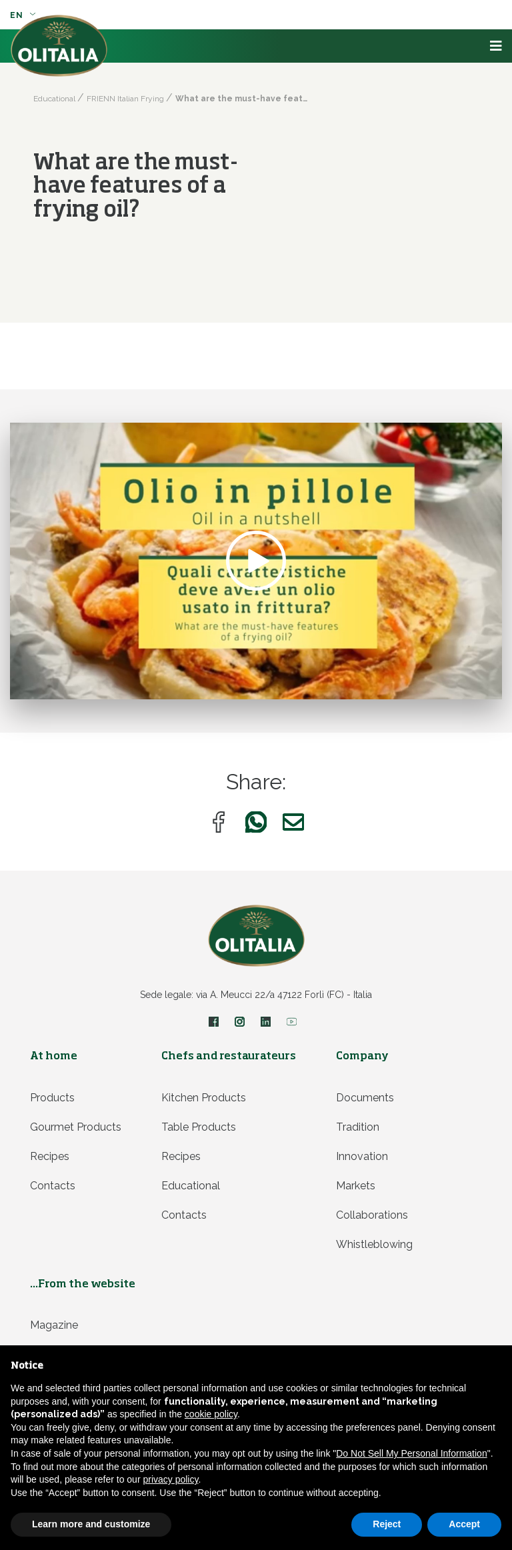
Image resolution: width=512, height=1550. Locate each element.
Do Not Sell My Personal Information (411, 1453)
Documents (365, 1097)
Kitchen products (203, 1097)
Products (52, 1097)
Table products (198, 1127)
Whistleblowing (374, 1244)
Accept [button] (464, 1524)
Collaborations (372, 1215)
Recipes (49, 1156)
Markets (355, 1185)
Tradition (357, 1127)
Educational (190, 1185)
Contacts (52, 1185)
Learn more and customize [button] (91, 1524)
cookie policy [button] (211, 1414)
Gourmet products (75, 1127)
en (23, 15)
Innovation (362, 1156)
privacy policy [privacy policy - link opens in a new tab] (170, 1479)
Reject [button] (387, 1524)
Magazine (54, 1325)
